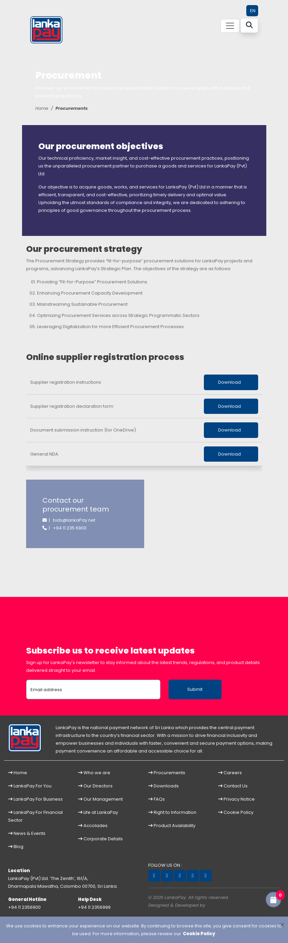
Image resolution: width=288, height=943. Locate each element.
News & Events (26, 833)
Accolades (93, 825)
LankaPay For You (30, 786)
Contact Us (233, 786)
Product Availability (171, 825)
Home (41, 108)
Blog (15, 846)
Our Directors (95, 786)
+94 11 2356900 (24, 907)
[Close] (282, 924)
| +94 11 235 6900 (64, 528)
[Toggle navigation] (229, 26)
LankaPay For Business (35, 799)
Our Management (100, 799)
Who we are (94, 772)
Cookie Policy (235, 812)
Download (231, 382)
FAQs (156, 799)
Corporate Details (100, 839)
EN (252, 10)
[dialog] (144, 930)
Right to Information (172, 812)
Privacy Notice (236, 799)
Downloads (163, 786)
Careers (230, 772)
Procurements (166, 772)
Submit (195, 689)
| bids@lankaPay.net (68, 520)
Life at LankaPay (98, 812)
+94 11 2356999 (94, 907)
